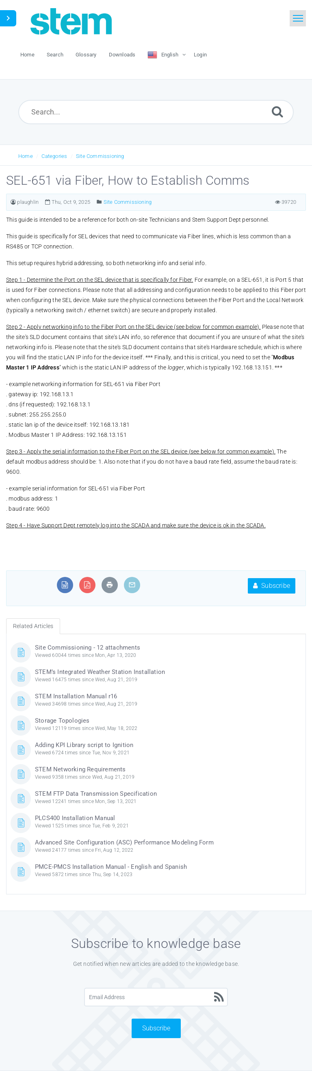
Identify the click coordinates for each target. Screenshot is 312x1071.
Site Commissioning (100, 156)
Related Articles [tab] (33, 626)
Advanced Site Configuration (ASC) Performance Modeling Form (124, 842)
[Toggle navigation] (298, 18)
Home (25, 156)
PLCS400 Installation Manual (75, 818)
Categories (54, 156)
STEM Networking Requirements (80, 769)
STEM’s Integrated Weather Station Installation (100, 672)
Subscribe (271, 585)
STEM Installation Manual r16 (76, 696)
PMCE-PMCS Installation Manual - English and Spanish (111, 866)
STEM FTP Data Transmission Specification (96, 793)
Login (200, 55)
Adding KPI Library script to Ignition (84, 745)
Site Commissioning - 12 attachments (87, 647)
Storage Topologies (62, 720)
